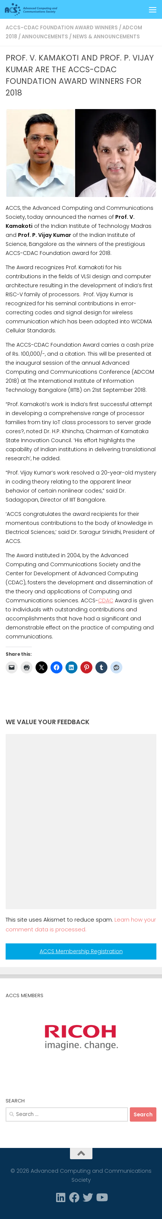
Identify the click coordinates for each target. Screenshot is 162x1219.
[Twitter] (88, 1197)
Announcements (45, 36)
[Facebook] (74, 1197)
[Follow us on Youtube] (101, 1197)
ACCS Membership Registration (81, 951)
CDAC (105, 600)
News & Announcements (106, 36)
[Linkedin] (61, 1197)
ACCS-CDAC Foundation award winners (62, 27)
